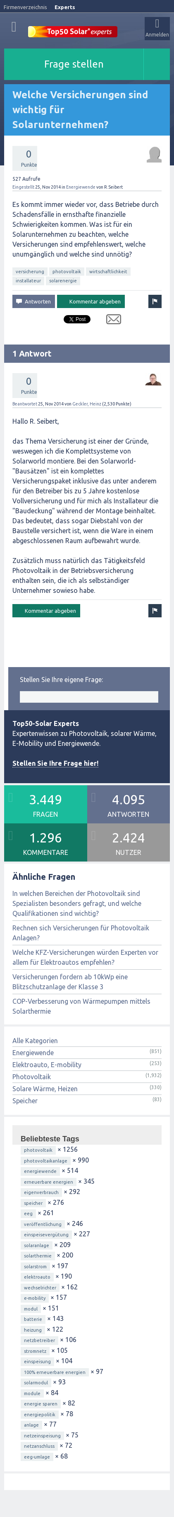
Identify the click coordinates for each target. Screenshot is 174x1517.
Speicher (25, 1100)
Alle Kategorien (35, 1040)
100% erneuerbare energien (55, 1372)
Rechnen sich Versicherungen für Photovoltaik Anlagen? (80, 933)
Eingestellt (23, 186)
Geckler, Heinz (86, 403)
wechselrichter (40, 1287)
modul (31, 1308)
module (32, 1393)
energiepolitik (39, 1414)
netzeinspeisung (42, 1435)
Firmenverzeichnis (25, 7)
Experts (65, 7)
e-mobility (34, 1298)
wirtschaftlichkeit (108, 271)
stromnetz (35, 1351)
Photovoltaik (31, 1076)
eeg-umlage (37, 1456)
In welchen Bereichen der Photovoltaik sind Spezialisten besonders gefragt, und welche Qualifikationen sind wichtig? (76, 903)
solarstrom (35, 1266)
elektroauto (37, 1276)
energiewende (40, 1171)
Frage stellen (74, 64)
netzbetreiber (39, 1340)
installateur (28, 280)
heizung (33, 1330)
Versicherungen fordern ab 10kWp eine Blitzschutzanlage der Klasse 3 (70, 981)
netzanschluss (39, 1446)
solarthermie (38, 1255)
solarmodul (36, 1382)
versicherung (30, 271)
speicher (33, 1203)
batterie (33, 1319)
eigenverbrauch (41, 1192)
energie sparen (40, 1403)
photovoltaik (66, 271)
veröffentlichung (43, 1224)
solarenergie (63, 280)
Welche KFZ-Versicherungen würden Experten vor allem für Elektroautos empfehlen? (85, 957)
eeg (28, 1213)
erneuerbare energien (48, 1182)
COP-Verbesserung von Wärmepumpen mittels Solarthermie (81, 1006)
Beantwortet (24, 403)
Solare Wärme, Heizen (45, 1088)
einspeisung (37, 1361)
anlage (31, 1424)
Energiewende (80, 186)
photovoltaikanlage (45, 1160)
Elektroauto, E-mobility (46, 1064)
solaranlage (36, 1245)
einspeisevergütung (46, 1234)
